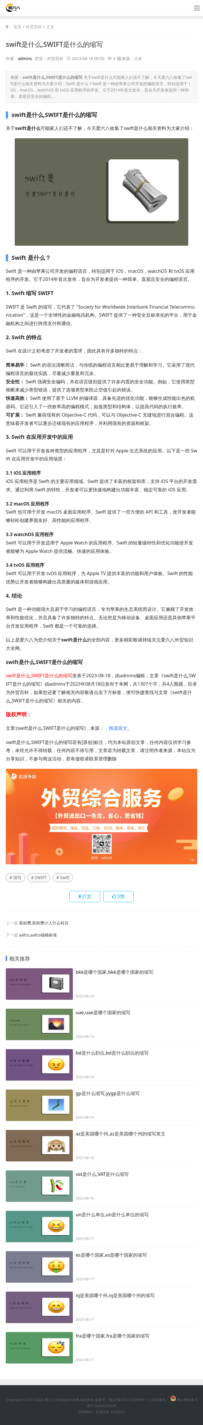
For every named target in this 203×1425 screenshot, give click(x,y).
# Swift (62, 877)
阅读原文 (118, 728)
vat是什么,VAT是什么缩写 (102, 1174)
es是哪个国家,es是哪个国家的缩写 (111, 1255)
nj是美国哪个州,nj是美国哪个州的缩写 (115, 1295)
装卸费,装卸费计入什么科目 (44, 923)
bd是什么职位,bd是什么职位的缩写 (112, 1053)
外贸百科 (34, 26)
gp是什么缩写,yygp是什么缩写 (108, 1093)
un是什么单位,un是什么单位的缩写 (112, 1215)
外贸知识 (118, 1411)
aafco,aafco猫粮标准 (38, 935)
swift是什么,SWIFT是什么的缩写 (56, 44)
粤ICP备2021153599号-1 (128, 1399)
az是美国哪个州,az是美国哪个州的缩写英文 (120, 1134)
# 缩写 (15, 877)
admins (25, 58)
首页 (17, 26)
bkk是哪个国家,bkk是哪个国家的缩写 (114, 972)
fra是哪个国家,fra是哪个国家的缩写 (113, 1336)
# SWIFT (39, 877)
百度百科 (103, 1411)
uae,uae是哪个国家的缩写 (103, 1013)
